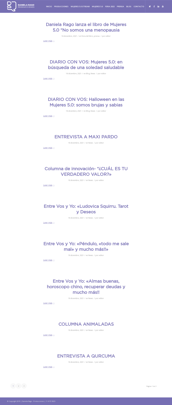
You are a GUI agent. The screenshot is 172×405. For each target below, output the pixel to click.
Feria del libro (87, 36)
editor (108, 36)
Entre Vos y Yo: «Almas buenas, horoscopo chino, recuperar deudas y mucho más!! (86, 287)
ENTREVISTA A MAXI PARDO (86, 137)
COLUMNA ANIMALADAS (86, 324)
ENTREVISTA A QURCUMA (86, 356)
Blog (88, 73)
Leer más (49, 40)
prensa (97, 36)
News (93, 73)
